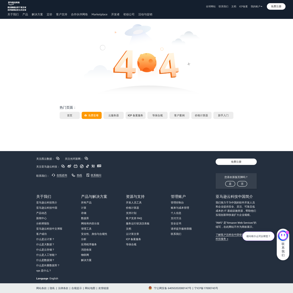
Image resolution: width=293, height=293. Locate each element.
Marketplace (99, 14)
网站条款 (41, 288)
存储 (83, 212)
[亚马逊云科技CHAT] (283, 236)
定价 (49, 14)
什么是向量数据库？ (48, 265)
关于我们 (13, 14)
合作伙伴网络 (79, 14)
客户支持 (61, 14)
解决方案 (37, 14)
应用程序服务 (89, 244)
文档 (233, 6)
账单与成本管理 (180, 207)
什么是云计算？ (45, 239)
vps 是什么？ (43, 270)
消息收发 (86, 249)
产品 (25, 14)
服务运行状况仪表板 (137, 223)
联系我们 (223, 6)
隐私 (52, 288)
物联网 (85, 254)
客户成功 (41, 233)
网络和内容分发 (90, 223)
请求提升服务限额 (181, 228)
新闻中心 (41, 218)
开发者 (115, 14)
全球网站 (211, 6)
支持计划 (131, 212)
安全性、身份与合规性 (94, 233)
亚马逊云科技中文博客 (49, 228)
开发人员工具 (134, 202)
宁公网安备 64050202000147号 (172, 288)
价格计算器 (132, 207)
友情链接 (103, 288)
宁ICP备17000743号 (206, 288)
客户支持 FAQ (134, 218)
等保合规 (131, 244)
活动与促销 (145, 14)
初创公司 (129, 14)
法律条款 (63, 288)
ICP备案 (243, 6)
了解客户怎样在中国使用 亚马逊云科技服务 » (236, 236)
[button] (276, 6)
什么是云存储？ (45, 249)
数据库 (85, 218)
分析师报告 (42, 223)
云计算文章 (132, 233)
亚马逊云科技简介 (46, 202)
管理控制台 (177, 202)
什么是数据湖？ (45, 260)
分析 (83, 239)
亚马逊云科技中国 (46, 207)
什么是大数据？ (45, 244)
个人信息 (176, 212)
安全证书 (176, 223)
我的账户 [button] (256, 6)
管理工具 (86, 228)
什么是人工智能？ (46, 254)
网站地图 (90, 288)
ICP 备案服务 (133, 239)
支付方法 (176, 218)
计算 (83, 207)
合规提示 (76, 288)
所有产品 (86, 202)
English (54, 278)
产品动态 (41, 212)
